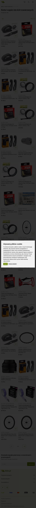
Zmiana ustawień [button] (12, 264)
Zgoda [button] (5, 264)
